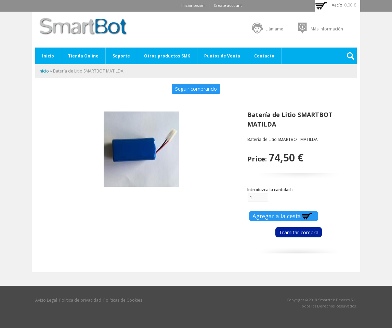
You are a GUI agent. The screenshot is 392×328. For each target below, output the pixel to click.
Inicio (48, 56)
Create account (228, 5)
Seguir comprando (196, 89)
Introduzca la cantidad (269, 190)
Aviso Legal (46, 300)
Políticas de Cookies (122, 300)
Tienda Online (83, 56)
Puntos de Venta (222, 56)
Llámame (274, 29)
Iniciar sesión (193, 5)
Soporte (121, 56)
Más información (327, 29)
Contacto (264, 56)
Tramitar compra (298, 232)
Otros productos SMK (167, 56)
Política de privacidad (80, 300)
